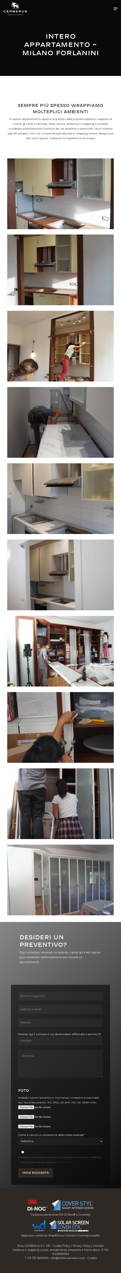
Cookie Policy (61, 1246)
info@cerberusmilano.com (68, 1258)
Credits (92, 1258)
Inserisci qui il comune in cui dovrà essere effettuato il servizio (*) (60, 1056)
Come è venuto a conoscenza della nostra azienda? (51, 1135)
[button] (116, 9)
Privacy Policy (64, 1162)
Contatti (98, 1246)
